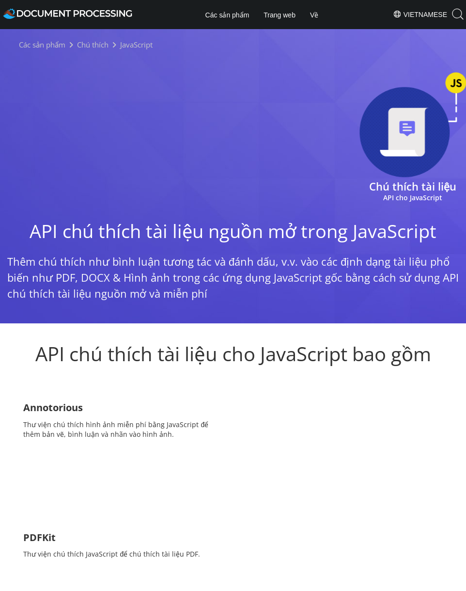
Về (314, 15)
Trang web (279, 15)
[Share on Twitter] (233, 529)
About (271, 554)
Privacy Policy (245, 582)
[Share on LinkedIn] (250, 529)
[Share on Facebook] (216, 529)
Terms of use (294, 582)
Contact (335, 582)
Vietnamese (420, 14)
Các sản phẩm (227, 15)
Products (233, 554)
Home (195, 554)
